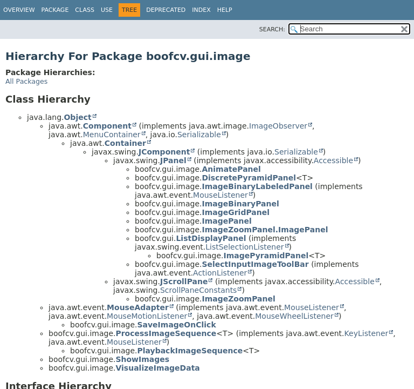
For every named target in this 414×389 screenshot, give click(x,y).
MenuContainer (112, 134)
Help (224, 10)
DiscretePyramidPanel (249, 177)
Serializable (199, 134)
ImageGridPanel (236, 212)
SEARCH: (272, 29)
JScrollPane (184, 281)
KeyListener (366, 333)
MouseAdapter (138, 307)
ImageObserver (278, 126)
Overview (19, 10)
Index (201, 10)
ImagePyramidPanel (265, 255)
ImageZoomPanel (238, 298)
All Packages (26, 81)
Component (107, 126)
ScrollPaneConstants (198, 290)
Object (77, 117)
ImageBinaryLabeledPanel (257, 186)
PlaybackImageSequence (190, 350)
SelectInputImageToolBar (255, 264)
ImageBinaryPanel (240, 203)
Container (125, 143)
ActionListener (220, 273)
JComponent (164, 151)
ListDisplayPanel (211, 238)
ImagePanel (226, 221)
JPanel (173, 160)
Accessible (333, 160)
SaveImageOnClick (176, 324)
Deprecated (165, 10)
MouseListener (220, 195)
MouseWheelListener (294, 316)
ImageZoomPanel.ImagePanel (265, 229)
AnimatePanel (231, 169)
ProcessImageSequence (165, 333)
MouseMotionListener (147, 316)
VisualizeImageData (157, 368)
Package (55, 10)
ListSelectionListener (244, 247)
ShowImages (142, 359)
